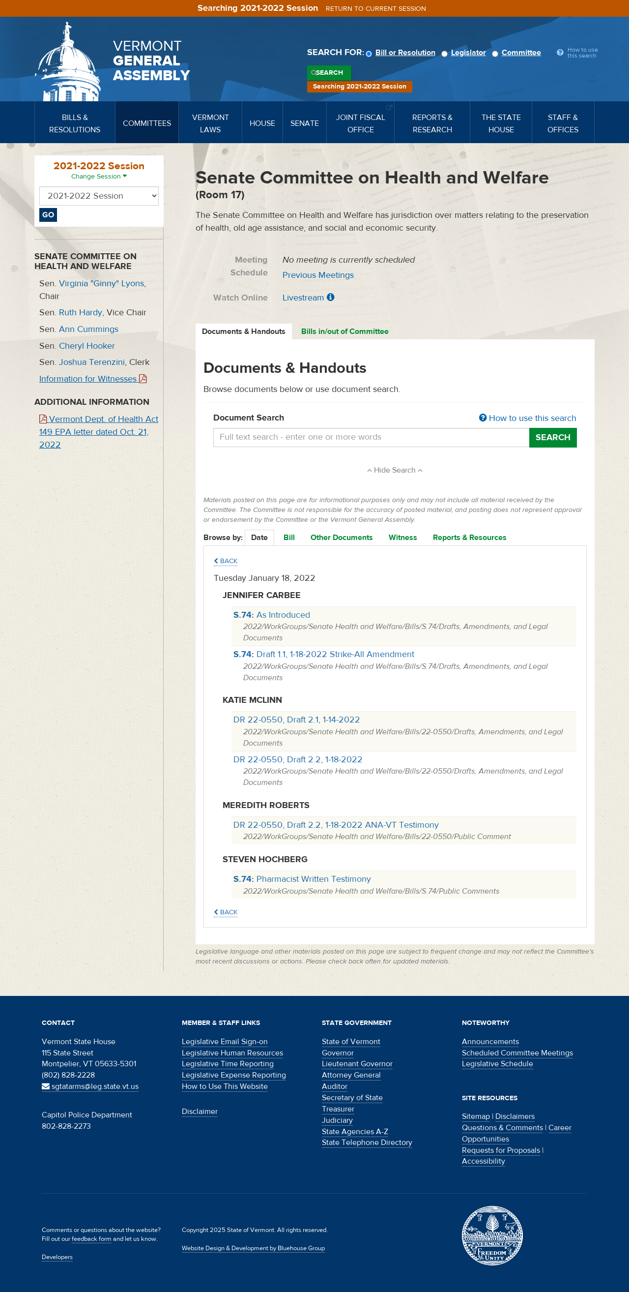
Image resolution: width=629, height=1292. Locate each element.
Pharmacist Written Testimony (302, 879)
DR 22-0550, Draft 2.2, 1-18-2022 (298, 759)
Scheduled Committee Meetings (517, 1053)
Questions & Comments (502, 1128)
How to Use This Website (225, 1086)
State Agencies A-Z (355, 1132)
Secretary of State (352, 1098)
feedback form (92, 1239)
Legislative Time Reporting (228, 1064)
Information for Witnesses (92, 379)
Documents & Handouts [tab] (244, 331)
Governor (338, 1053)
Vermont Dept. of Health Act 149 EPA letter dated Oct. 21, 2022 (98, 432)
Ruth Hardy (80, 312)
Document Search (395, 418)
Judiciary (337, 1120)
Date (259, 537)
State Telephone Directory (367, 1142)
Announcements (490, 1042)
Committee (518, 53)
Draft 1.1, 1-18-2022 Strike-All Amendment (323, 654)
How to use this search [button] (527, 418)
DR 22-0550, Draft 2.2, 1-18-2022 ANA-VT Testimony (336, 825)
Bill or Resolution (402, 53)
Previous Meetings (318, 275)
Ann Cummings (88, 329)
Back (225, 561)
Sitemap (476, 1116)
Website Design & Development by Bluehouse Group (253, 1248)
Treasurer (338, 1109)
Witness (403, 537)
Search (329, 72)
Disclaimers (515, 1116)
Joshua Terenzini (92, 362)
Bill (289, 537)
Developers (57, 1257)
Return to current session (376, 8)
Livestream (303, 297)
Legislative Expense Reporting (234, 1075)
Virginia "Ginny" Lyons (101, 283)
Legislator (465, 53)
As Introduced (271, 615)
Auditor (334, 1086)
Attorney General (351, 1075)
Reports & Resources (470, 537)
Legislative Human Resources (232, 1053)
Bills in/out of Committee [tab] (345, 331)
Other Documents (342, 537)
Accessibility (483, 1161)
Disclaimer (200, 1111)
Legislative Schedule (497, 1064)
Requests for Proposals (501, 1150)
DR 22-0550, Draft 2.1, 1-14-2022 (296, 719)
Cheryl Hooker (87, 346)
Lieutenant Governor (357, 1064)
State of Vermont (351, 1042)
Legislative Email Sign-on (225, 1042)
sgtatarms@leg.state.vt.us (90, 1086)
